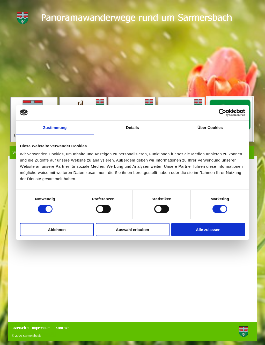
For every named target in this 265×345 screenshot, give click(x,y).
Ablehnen (56, 229)
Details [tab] (132, 127)
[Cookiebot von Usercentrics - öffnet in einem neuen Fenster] (222, 112)
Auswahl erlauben (132, 229)
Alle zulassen (208, 229)
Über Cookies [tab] (210, 127)
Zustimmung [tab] (55, 127)
